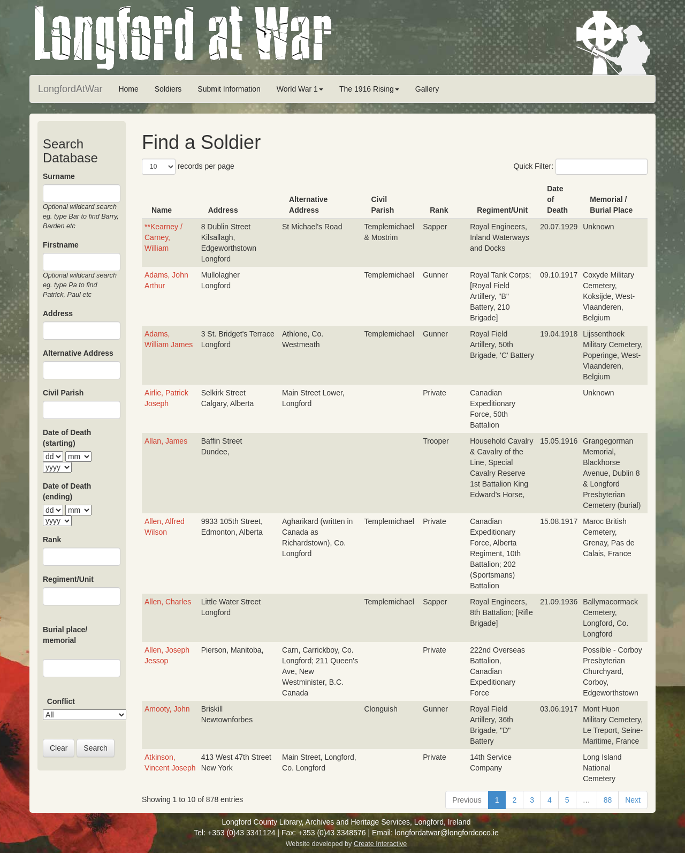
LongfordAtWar (70, 89)
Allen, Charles (167, 601)
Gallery (427, 89)
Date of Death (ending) (67, 491)
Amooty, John (167, 709)
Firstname (61, 245)
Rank (52, 539)
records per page (188, 167)
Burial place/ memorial (65, 635)
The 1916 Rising (369, 89)
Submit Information (229, 89)
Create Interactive (380, 844)
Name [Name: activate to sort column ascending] (161, 210)
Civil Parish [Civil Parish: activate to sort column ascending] (382, 204)
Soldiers (168, 89)
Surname (59, 176)
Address (58, 313)
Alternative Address (78, 353)
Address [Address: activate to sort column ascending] (223, 210)
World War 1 (300, 89)
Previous (466, 800)
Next (633, 800)
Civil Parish (63, 392)
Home (128, 89)
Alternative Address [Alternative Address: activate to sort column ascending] (308, 204)
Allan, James (165, 441)
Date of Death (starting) (67, 437)
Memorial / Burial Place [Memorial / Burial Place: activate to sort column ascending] (611, 204)
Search (95, 748)
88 (608, 800)
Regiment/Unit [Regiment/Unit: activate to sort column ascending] (502, 210)
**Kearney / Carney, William (163, 237)
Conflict (61, 701)
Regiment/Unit (68, 579)
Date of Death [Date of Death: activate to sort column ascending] (557, 199)
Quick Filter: (580, 167)
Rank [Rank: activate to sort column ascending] (439, 210)
